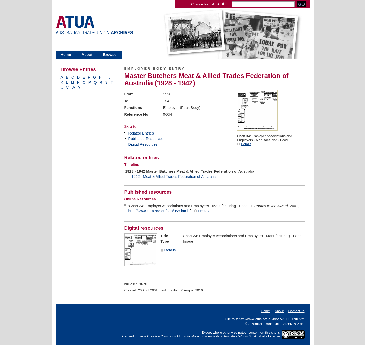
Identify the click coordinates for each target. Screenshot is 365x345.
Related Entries (141, 133)
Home (66, 55)
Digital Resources (143, 144)
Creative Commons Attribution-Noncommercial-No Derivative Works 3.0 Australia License (213, 336)
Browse (109, 55)
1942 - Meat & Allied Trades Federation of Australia (174, 176)
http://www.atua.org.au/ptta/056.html (158, 211)
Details (246, 144)
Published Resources (146, 139)
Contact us (296, 311)
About (86, 55)
